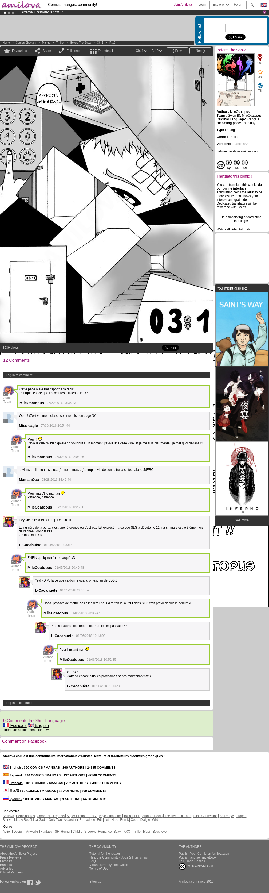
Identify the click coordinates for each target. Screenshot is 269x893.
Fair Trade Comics (192, 861)
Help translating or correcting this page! (240, 219)
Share (46, 51)
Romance (105, 831)
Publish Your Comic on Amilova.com (204, 854)
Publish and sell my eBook (197, 857)
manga (46, 42)
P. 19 (112, 42)
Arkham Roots (152, 816)
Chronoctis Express (51, 816)
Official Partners (11, 872)
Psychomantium (110, 816)
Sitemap (95, 881)
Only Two (55, 820)
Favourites (19, 51)
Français (15, 725)
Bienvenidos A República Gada (25, 820)
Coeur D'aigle (141, 820)
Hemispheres (25, 816)
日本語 (11, 791)
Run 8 (124, 820)
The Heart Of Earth (177, 816)
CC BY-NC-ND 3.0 (196, 866)
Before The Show (80, 42)
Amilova (8, 816)
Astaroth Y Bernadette (79, 820)
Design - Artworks (26, 831)
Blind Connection (205, 816)
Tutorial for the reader (104, 854)
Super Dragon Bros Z (81, 816)
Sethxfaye (227, 816)
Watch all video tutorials (233, 229)
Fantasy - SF (50, 831)
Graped (241, 816)
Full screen (74, 51)
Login (202, 4)
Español (12, 775)
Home (6, 42)
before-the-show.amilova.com (238, 151)
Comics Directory (26, 42)
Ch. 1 (100, 42)
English (38, 725)
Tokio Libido (132, 816)
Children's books (84, 831)
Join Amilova (183, 4)
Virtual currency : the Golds (108, 865)
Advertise (6, 869)
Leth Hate (111, 820)
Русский (12, 799)
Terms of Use (98, 869)
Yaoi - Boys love (155, 831)
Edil (99, 820)
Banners (6, 865)
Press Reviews (10, 857)
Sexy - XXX (122, 831)
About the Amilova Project (18, 854)
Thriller (60, 42)
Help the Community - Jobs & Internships (118, 857)
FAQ (92, 861)
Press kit (6, 861)
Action (7, 831)
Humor (65, 831)
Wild (155, 820)
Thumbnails (106, 51)
